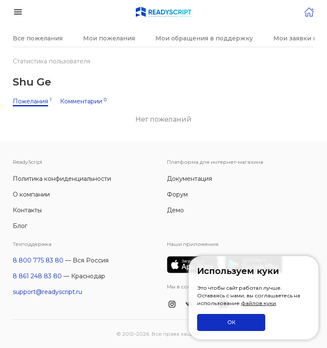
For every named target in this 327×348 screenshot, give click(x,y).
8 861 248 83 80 (37, 276)
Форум (177, 194)
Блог (20, 226)
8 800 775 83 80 (38, 260)
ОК (231, 322)
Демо (175, 210)
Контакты (27, 210)
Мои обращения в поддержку (204, 38)
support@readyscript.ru (47, 292)
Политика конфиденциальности (62, 179)
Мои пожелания (109, 38)
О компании (31, 194)
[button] (18, 11)
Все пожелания (38, 38)
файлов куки (258, 303)
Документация (189, 179)
